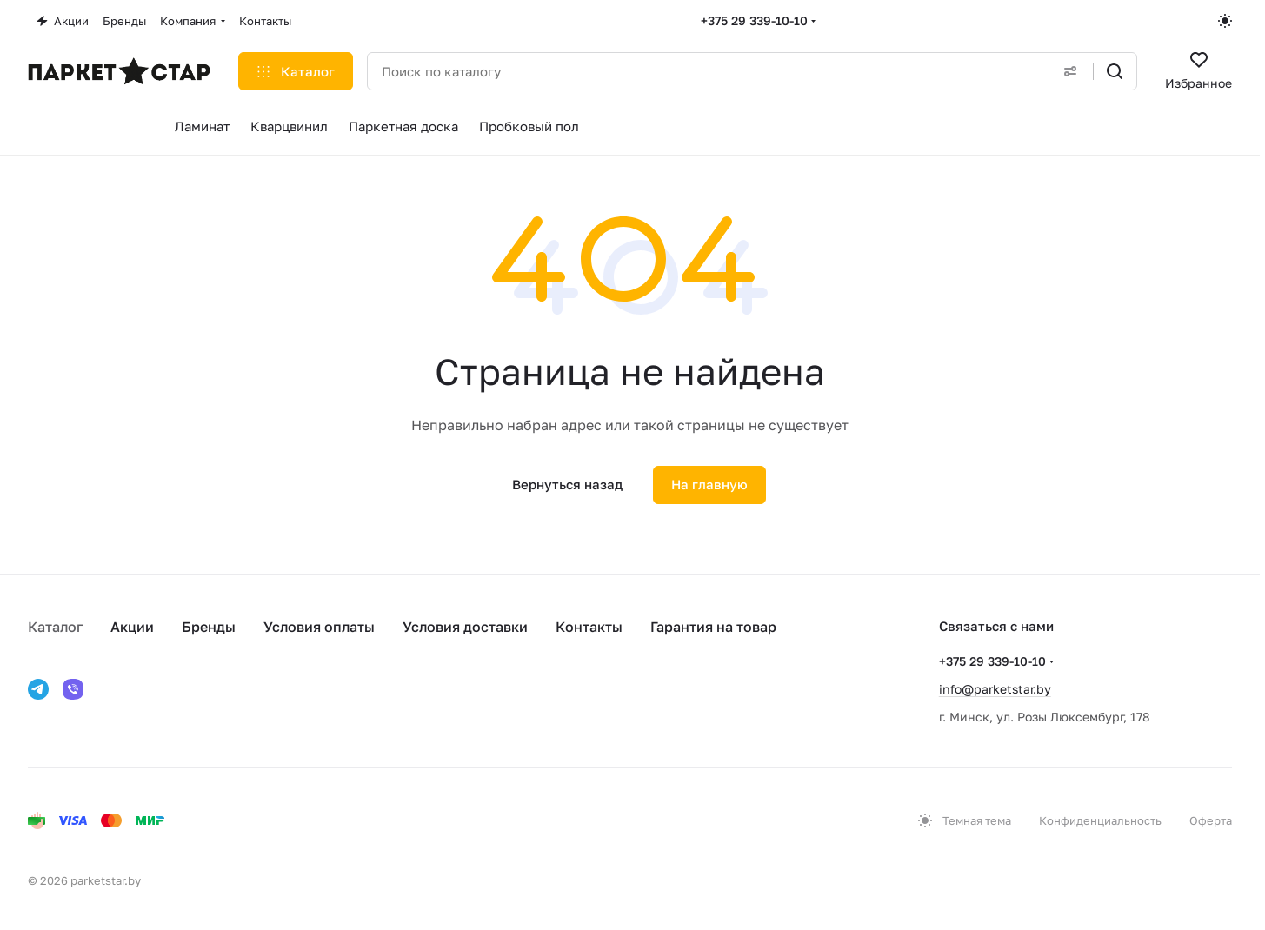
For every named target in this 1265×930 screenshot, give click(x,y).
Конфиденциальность (1100, 820)
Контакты (589, 626)
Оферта (1210, 820)
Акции (132, 626)
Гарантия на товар (713, 626)
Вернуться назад (567, 484)
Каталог (55, 626)
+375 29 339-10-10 (754, 20)
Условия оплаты (319, 626)
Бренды (209, 626)
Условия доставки (465, 626)
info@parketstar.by (995, 688)
